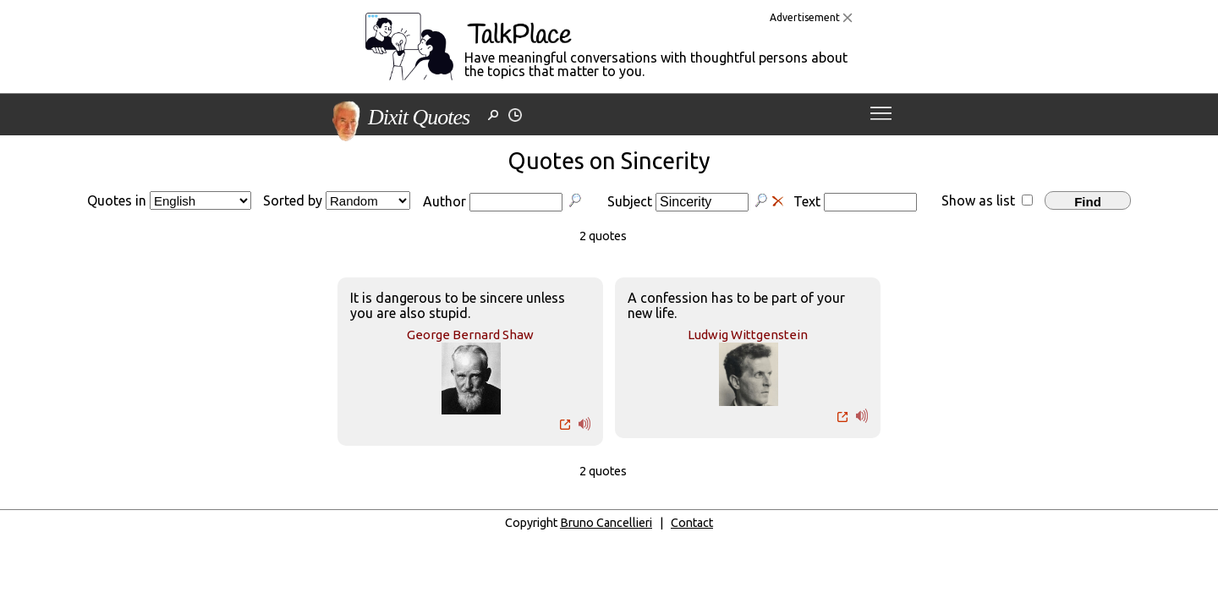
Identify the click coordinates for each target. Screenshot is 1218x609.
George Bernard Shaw (470, 334)
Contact (692, 522)
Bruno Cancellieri (606, 522)
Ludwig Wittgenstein (748, 334)
